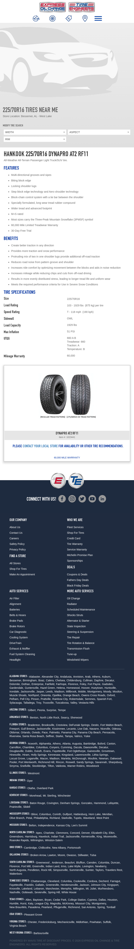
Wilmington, (37, 840)
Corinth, (57, 814)
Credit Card (74, 538)
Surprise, (51, 710)
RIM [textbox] (7, 139)
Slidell (26, 806)
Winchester (64, 795)
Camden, (92, 862)
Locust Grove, (18, 758)
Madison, (59, 691)
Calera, (50, 680)
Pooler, (14, 762)
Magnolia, (56, 903)
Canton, (111, 743)
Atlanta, (66, 743)
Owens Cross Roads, (93, 695)
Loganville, (33, 758)
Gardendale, (17, 687)
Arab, (88, 676)
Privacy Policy (18, 549)
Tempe (62, 710)
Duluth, (38, 751)
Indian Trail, (58, 836)
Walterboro (16, 873)
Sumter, (89, 870)
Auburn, (106, 676)
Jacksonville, (28, 691)
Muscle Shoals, (18, 695)
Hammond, (100, 803)
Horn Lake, (95, 814)
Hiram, (26, 754)
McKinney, (68, 903)
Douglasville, (17, 751)
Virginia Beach (18, 925)
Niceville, (105, 728)
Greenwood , (43, 862)
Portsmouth (74, 847)
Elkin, (112, 832)
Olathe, (31, 788)
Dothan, (26, 684)
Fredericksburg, (47, 922)
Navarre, (94, 728)
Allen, (29, 899)
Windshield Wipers (78, 659)
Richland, (55, 817)
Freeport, (15, 728)
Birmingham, (30, 680)
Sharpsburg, (115, 762)
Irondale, (15, 691)
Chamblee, (29, 747)
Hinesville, (15, 754)
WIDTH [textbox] (9, 132)
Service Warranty (77, 549)
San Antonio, (88, 907)
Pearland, (47, 907)
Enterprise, (37, 684)
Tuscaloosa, (62, 702)
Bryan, (48, 899)
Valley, (74, 702)
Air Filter (14, 598)
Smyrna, (14, 765)
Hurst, (23, 903)
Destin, (95, 725)
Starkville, (67, 817)
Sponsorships (75, 560)
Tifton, (51, 765)
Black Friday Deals (78, 585)
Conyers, (54, 747)
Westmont (34, 773)
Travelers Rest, (114, 870)
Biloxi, (34, 814)
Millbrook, (71, 691)
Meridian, (107, 814)
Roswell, (70, 762)
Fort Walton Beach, (111, 725)
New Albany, (59, 847)
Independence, (46, 825)
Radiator (72, 603)
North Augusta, (18, 870)
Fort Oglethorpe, (76, 751)
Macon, (44, 758)
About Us (15, 527)
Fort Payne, (94, 684)
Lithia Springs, (100, 754)
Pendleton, (34, 870)
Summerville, (76, 870)
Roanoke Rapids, (19, 840)
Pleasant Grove (33, 914)
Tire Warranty (75, 543)
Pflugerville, (60, 907)
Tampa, (69, 736)
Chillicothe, (44, 847)
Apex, (39, 832)
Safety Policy (17, 543)
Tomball (110, 907)
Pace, (45, 732)
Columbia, (104, 862)
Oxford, (111, 695)
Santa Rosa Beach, (33, 736)
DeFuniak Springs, (79, 725)
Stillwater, (83, 855)
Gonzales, (87, 803)
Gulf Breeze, (28, 728)
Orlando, (26, 732)
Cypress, (92, 899)
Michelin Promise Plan (80, 555)
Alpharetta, (45, 743)
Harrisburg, (31, 836)
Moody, (107, 691)
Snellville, (25, 765)
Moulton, (118, 691)
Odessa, (117, 728)
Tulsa (93, 855)
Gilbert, (32, 710)
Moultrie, (93, 758)
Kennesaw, (54, 754)
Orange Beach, (71, 695)
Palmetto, (54, 732)
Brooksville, (48, 725)
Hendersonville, (70, 884)
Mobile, (82, 691)
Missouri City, (83, 903)
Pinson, (35, 698)
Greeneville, (53, 884)
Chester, (32, 922)
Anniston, (78, 676)
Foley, (83, 684)
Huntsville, (111, 687)
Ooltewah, (28, 892)
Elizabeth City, (99, 832)
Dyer (30, 780)
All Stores (15, 563)
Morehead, (35, 795)
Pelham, (14, 698)
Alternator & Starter (78, 620)
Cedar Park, (60, 899)
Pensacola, (109, 732)
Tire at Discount (48, 940)
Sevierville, (40, 892)
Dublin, (29, 751)
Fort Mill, (26, 866)
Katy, (31, 903)
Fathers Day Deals (78, 580)
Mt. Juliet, (91, 888)
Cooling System (19, 637)
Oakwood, (116, 758)
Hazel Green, (48, 687)
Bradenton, (34, 725)
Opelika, (57, 695)
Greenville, (38, 866)
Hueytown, (97, 687)
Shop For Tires (18, 568)
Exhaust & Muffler (20, 648)
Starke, (60, 736)
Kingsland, (68, 754)
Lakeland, (27, 888)
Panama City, (69, 732)
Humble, (14, 903)
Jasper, (40, 691)
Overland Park (45, 788)
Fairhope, (61, 684)
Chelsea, (60, 680)
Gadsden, (107, 684)
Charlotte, (49, 832)
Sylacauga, (16, 702)
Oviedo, (36, 732)
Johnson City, (98, 884)
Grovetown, (108, 751)
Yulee (87, 736)
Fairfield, (50, 684)
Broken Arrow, (38, 855)
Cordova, (92, 881)
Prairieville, (16, 806)
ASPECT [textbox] (75, 132)
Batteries (15, 609)
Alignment (15, 603)
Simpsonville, (60, 870)
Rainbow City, (60, 698)
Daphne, (99, 680)
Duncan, (116, 862)
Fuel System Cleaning (22, 654)
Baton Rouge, (38, 803)
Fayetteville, (59, 751)
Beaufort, (70, 862)
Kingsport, (113, 884)
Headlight (15, 659)
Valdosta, (61, 765)
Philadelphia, (41, 817)
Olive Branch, (17, 817)
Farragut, (115, 881)
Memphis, (66, 888)
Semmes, (90, 698)
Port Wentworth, (28, 762)
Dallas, (103, 899)
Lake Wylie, (74, 866)
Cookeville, (79, 881)
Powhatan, (96, 922)
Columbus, (42, 747)
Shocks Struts (75, 615)
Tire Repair (73, 637)
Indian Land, (53, 866)
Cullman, (88, 680)
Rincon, (60, 762)
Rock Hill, (46, 870)
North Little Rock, (50, 717)
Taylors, (99, 870)
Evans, (47, 751)
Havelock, (44, 836)
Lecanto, (72, 728)
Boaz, (41, 680)
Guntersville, (32, 687)
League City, (42, 903)
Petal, (29, 817)
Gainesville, (94, 751)
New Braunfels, (18, 907)
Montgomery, (95, 691)
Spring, (101, 907)
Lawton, (52, 855)
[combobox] (35, 132)
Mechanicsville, (66, 922)
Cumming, (67, 747)
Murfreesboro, (106, 888)
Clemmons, (62, 832)
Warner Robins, (76, 765)
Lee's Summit (79, 825)
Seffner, (50, 736)
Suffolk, (107, 922)
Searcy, (65, 717)
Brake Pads (16, 620)
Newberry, (101, 866)
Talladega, (29, 702)
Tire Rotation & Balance (80, 643)
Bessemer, (16, 680)
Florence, (73, 684)
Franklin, (29, 884)
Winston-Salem (54, 840)
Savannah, (101, 762)
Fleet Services (75, 527)
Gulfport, (68, 814)
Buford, (101, 743)
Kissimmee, (59, 728)
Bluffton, (81, 862)
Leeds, (49, 691)
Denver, (85, 832)
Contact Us (16, 532)
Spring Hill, (54, 892)
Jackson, (85, 884)
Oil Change (73, 598)
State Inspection (76, 626)
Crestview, (62, 725)
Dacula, (78, 747)
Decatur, (110, 680)
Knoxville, (15, 888)
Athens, (96, 676)
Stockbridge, (39, 765)
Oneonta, (46, 695)
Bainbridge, (90, 743)
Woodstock (92, 765)
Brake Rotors (17, 626)
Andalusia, (66, 676)
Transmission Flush (78, 648)
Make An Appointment (22, 574)
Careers (14, 538)
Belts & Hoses (18, 615)
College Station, (77, 899)
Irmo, (64, 866)
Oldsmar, (15, 732)
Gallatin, (40, 884)
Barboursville (41, 933)
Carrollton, (16, 747)
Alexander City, (50, 676)
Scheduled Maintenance (81, 609)
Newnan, (104, 758)
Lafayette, (113, 803)
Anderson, (58, 862)
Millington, (79, 888)
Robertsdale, (76, 698)
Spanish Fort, (104, 698)
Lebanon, (39, 888)
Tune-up (72, 654)
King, (100, 836)
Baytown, (38, 899)
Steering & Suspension (80, 631)
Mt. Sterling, (50, 795)
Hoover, (85, 687)
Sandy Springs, (85, 762)
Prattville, (46, 698)
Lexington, (88, 866)
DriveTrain (15, 643)
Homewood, (74, 687)
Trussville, (48, 702)
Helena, (60, 687)
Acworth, (33, 743)
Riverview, (15, 736)
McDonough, (79, 758)
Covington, (53, 803)
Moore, (62, 855)
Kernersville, (88, 836)
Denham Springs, (70, 803)
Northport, (34, 695)
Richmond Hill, (46, 762)
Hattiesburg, (81, 814)
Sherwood (76, 717)
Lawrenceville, (83, 754)
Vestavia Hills (86, 702)
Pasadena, (34, 907)
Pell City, (25, 698)
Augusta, (77, 743)
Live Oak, (83, 728)
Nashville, (15, 892)
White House (69, 892)
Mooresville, (110, 836)
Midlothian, (82, 922)
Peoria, (41, 710)
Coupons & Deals (77, 574)
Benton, (34, 717)
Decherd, (104, 881)
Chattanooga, (39, 881)
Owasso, (72, 855)
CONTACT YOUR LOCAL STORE (40, 446)
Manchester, (53, 888)
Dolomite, (15, 684)
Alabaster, (35, 676)
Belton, (33, 825)
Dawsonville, (90, 747)
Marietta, (66, 758)
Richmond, (74, 907)
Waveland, (89, 817)
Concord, (75, 832)
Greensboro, (17, 836)
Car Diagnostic (18, 631)
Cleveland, (54, 881)
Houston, (113, 899)
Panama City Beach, (90, 732)
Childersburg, (74, 680)
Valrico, (78, 736)
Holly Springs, (39, 754)
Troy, (39, 702)
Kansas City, (63, 825)
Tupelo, (78, 817)
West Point (102, 817)
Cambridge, (30, 847)
